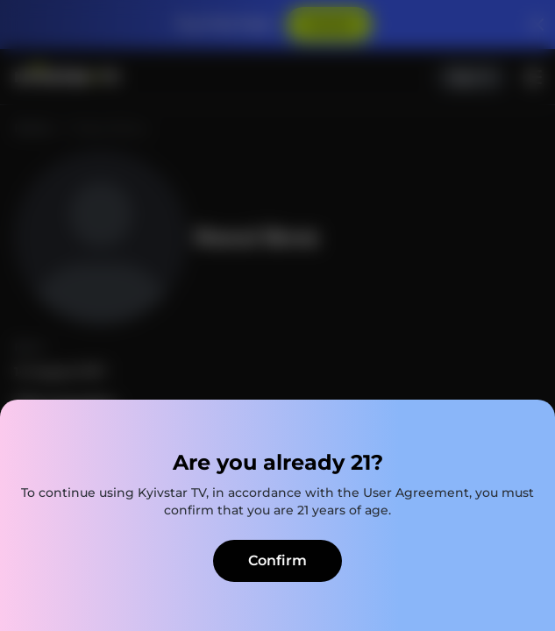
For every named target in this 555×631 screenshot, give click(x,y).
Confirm (277, 560)
